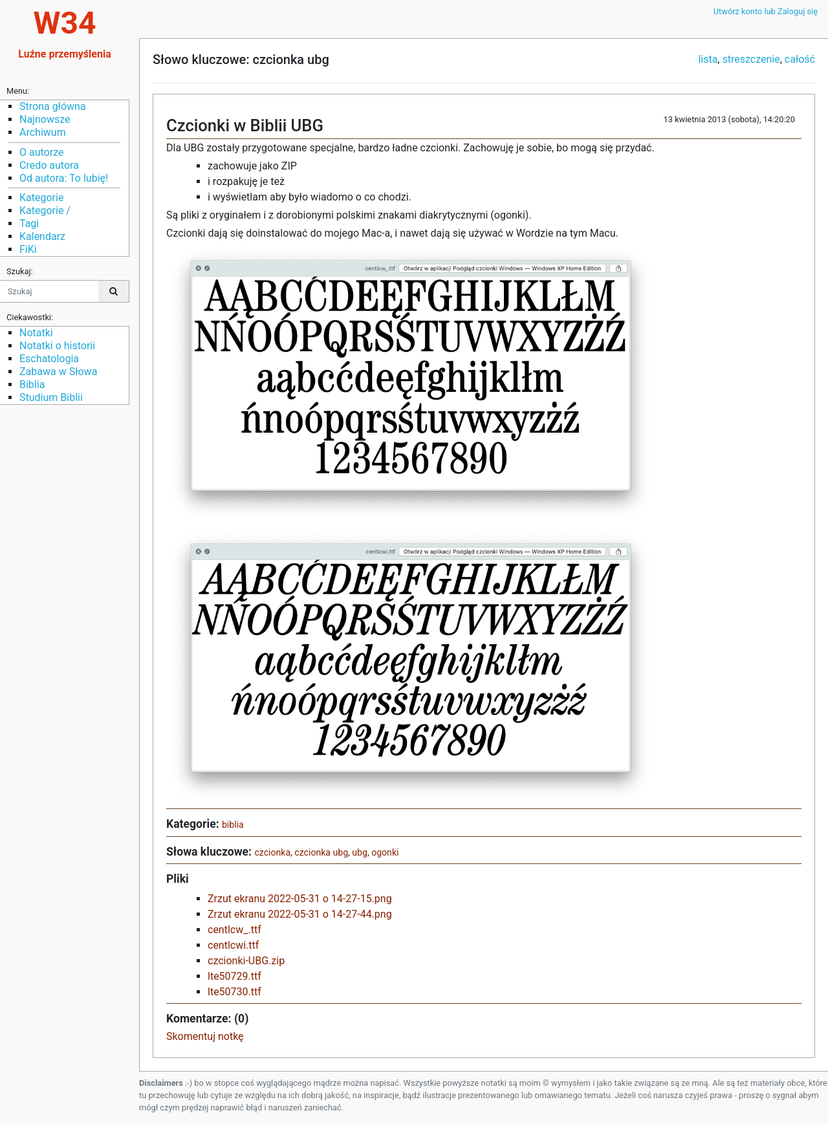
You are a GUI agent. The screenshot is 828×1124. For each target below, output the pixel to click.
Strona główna (52, 106)
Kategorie (41, 197)
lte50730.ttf (234, 992)
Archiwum (42, 132)
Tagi (29, 223)
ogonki (384, 852)
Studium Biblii (51, 397)
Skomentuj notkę (205, 1036)
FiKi (28, 249)
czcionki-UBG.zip (246, 961)
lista (707, 59)
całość (800, 59)
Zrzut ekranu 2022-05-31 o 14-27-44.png (300, 914)
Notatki (36, 333)
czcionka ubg (321, 852)
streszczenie (750, 59)
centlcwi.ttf (233, 945)
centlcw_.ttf (234, 930)
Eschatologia (49, 358)
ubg (359, 852)
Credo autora (49, 165)
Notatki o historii (57, 346)
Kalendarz (42, 236)
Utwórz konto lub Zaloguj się (766, 11)
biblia (233, 824)
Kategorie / (45, 210)
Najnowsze (44, 119)
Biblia (32, 384)
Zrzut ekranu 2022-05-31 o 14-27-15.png (300, 898)
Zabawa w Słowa (58, 371)
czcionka (272, 852)
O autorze (41, 152)
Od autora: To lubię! (63, 178)
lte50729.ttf (234, 976)
